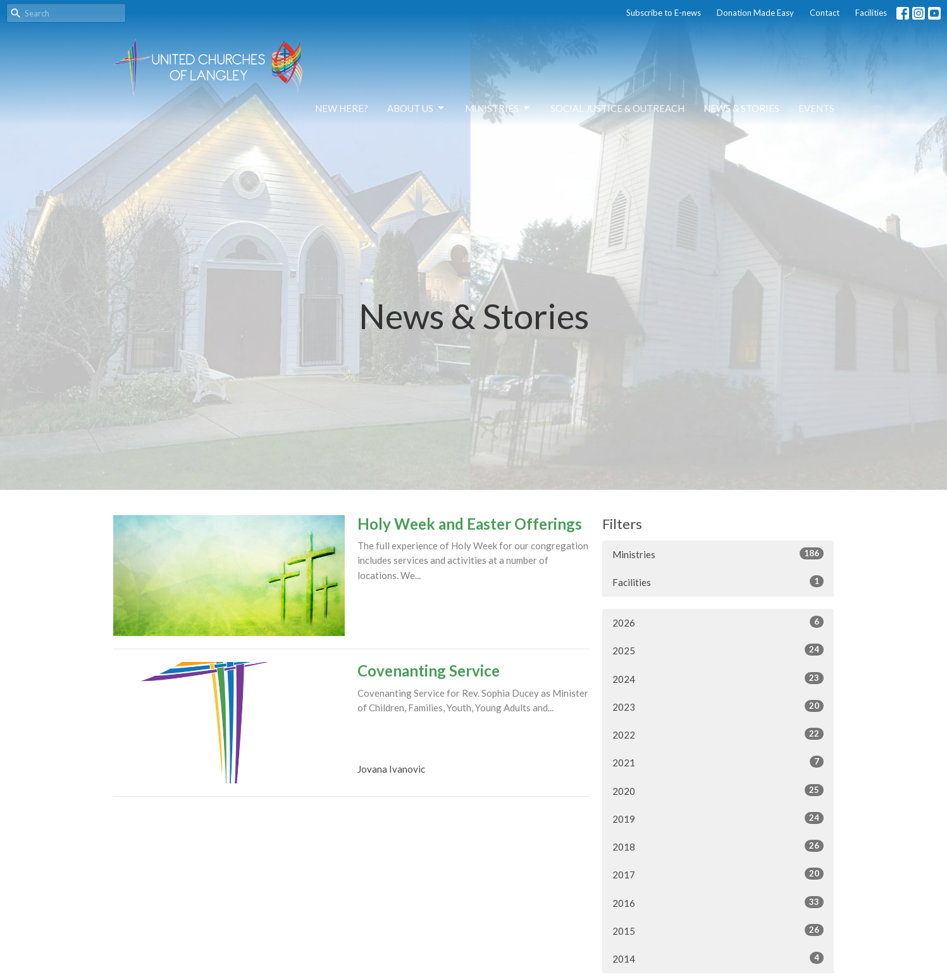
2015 (718, 930)
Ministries (498, 108)
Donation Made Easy (755, 13)
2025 (718, 650)
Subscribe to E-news (663, 13)
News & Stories (741, 108)
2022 (718, 734)
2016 (718, 902)
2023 (718, 706)
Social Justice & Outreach (617, 108)
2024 (718, 678)
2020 (718, 790)
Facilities (871, 13)
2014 (718, 958)
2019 (718, 818)
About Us (416, 108)
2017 (718, 874)
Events (816, 108)
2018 (718, 846)
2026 (718, 622)
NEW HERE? (341, 108)
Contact (824, 13)
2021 (718, 762)
